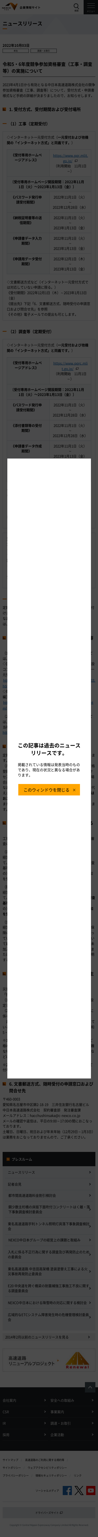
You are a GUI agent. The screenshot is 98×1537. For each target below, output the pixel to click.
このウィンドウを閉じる (47, 790)
